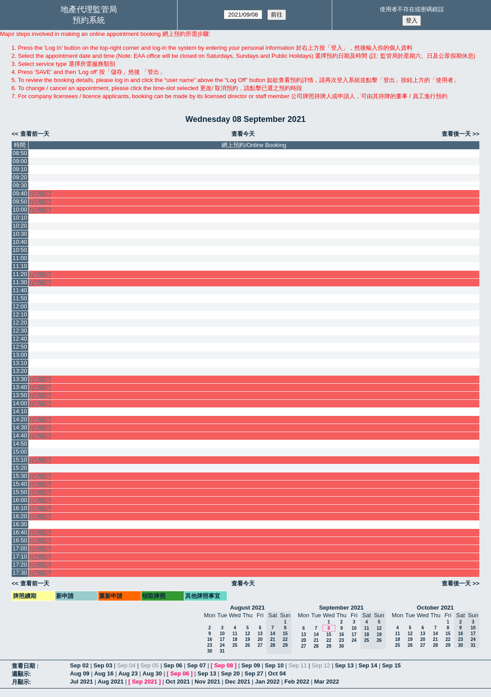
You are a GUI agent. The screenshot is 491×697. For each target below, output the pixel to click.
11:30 (20, 282)
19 (247, 639)
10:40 (20, 241)
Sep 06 (173, 665)
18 (234, 639)
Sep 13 (344, 665)
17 (222, 639)
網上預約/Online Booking (254, 145)
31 (222, 651)
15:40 (20, 484)
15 (328, 634)
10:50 (20, 250)
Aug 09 (79, 673)
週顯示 (20, 674)
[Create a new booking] (254, 153)
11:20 (20, 274)
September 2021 (341, 607)
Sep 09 (250, 665)
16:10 (20, 508)
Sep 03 (103, 665)
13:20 (20, 371)
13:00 (20, 354)
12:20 (20, 322)
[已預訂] (40, 193)
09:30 (20, 185)
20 (259, 639)
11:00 (20, 258)
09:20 (20, 177)
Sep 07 (196, 665)
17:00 (20, 548)
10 (222, 633)
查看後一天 (456, 133)
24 (222, 645)
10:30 (20, 233)
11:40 (20, 290)
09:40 (20, 193)
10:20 (20, 225)
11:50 (20, 298)
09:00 (20, 161)
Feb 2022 (296, 681)
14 (315, 634)
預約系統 (89, 20)
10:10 (20, 217)
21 (315, 640)
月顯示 (20, 682)
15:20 (20, 467)
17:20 (20, 564)
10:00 (20, 209)
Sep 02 (79, 665)
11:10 (20, 266)
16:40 (20, 532)
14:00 (20, 403)
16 (209, 639)
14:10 (20, 411)
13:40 (20, 387)
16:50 (20, 540)
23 (209, 645)
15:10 (20, 459)
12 (247, 633)
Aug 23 (128, 673)
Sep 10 (274, 665)
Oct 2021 (177, 681)
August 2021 (247, 607)
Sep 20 (230, 673)
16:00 (20, 500)
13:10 (20, 362)
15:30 (20, 475)
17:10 (20, 556)
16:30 (20, 524)
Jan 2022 (267, 681)
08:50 (20, 153)
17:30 (20, 572)
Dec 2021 (237, 681)
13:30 (20, 379)
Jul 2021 (81, 681)
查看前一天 (34, 133)
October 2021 (435, 607)
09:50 (20, 201)
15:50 (20, 492)
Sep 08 (223, 665)
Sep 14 (367, 665)
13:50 (20, 395)
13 (259, 633)
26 (247, 645)
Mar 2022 (326, 681)
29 (328, 646)
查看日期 (24, 665)
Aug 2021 (111, 681)
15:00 (20, 451)
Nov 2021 (207, 681)
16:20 (20, 516)
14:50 (20, 443)
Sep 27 (253, 673)
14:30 (20, 427)
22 (328, 640)
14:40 (20, 435)
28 (315, 646)
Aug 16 (103, 673)
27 (259, 645)
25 (234, 645)
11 (234, 633)
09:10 (20, 169)
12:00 (20, 306)
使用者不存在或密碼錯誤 (412, 9)
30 (209, 651)
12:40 (20, 338)
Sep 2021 (144, 681)
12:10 (20, 314)
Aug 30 (152, 673)
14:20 (20, 419)
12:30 (20, 330)
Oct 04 (277, 673)
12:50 (20, 346)
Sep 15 (391, 665)
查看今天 (243, 133)
